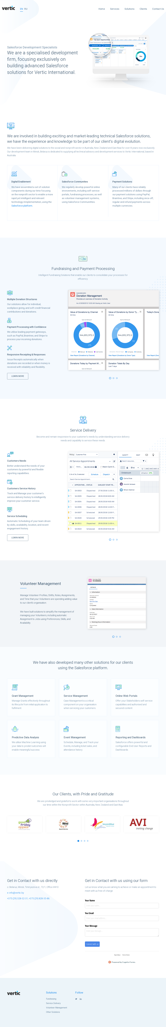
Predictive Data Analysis (25, 737)
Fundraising (51, 998)
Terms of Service (126, 955)
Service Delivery (53, 1003)
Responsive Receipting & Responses (26, 354)
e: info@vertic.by (15, 893)
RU (25, 9)
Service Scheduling (17, 516)
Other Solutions (53, 1012)
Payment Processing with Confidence (26, 327)
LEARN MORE (17, 376)
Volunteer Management (56, 1007)
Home (102, 9)
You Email (89, 913)
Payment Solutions (122, 182)
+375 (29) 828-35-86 (39, 898)
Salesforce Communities (75, 182)
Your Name (90, 900)
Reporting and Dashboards (131, 737)
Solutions (129, 9)
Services (114, 9)
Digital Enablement (21, 182)
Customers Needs (16, 461)
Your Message (91, 925)
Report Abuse (117, 955)
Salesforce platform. (22, 206)
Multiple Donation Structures (22, 299)
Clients (143, 9)
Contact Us (158, 9)
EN (21, 9)
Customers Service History (21, 488)
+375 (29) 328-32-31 (17, 898)
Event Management (75, 737)
